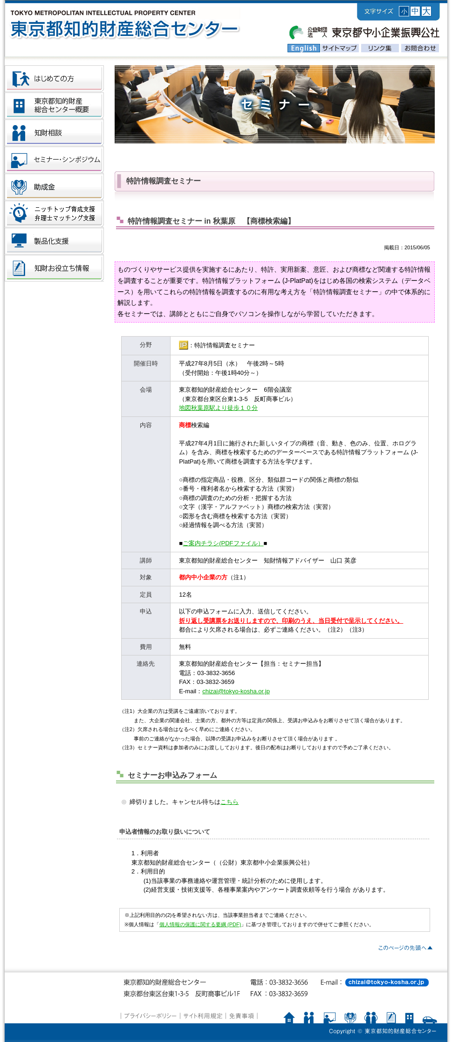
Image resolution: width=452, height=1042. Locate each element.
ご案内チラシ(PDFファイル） (223, 543)
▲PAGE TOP (405, 947)
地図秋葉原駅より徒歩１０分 (218, 407)
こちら (229, 801)
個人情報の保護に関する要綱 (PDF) (200, 924)
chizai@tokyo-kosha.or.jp (236, 691)
